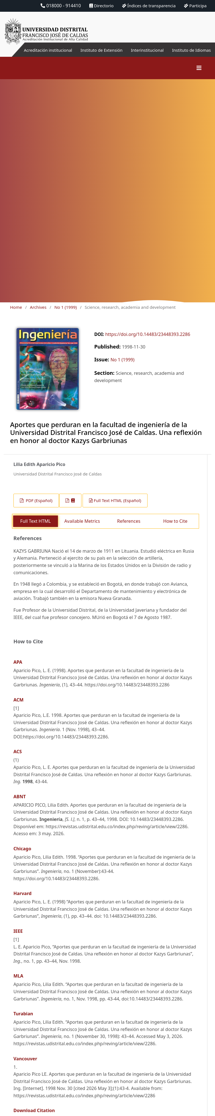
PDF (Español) (38, 507)
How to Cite (175, 528)
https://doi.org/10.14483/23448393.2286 (147, 341)
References (128, 528)
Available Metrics (82, 528)
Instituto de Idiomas (203, 53)
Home (16, 314)
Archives (38, 314)
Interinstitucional (143, 50)
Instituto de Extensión (108, 53)
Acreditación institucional (53, 53)
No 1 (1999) (65, 314)
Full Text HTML (35, 528)
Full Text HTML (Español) (117, 507)
